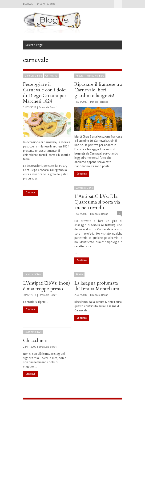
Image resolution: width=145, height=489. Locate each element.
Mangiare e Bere (33, 75)
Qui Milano (51, 75)
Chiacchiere (35, 340)
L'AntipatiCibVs (84, 188)
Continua (30, 192)
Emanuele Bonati (48, 107)
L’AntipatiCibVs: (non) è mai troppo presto (46, 286)
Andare (79, 75)
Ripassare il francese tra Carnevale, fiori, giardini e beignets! (98, 90)
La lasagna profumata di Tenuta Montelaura (96, 286)
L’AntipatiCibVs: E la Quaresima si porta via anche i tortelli (97, 202)
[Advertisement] (52, 434)
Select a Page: (118, 4)
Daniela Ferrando (99, 102)
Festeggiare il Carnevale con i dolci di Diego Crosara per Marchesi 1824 (45, 92)
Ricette (79, 274)
